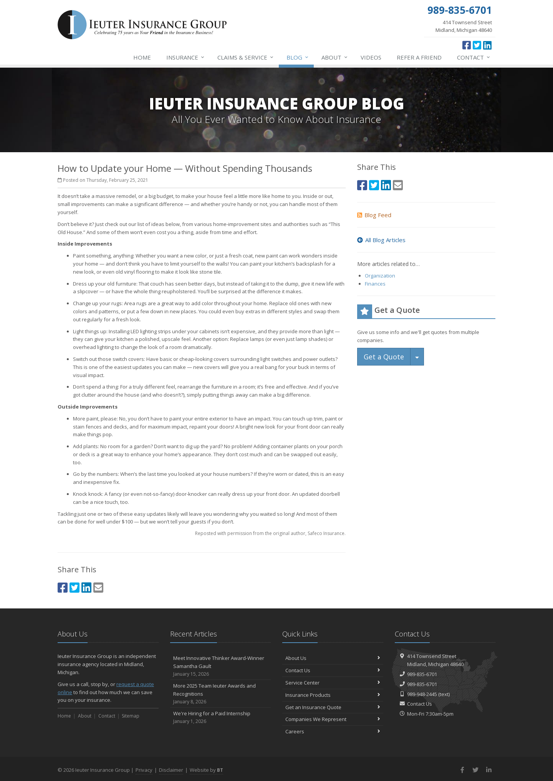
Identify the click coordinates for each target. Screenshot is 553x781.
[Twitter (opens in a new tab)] (477, 45)
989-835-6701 (422, 674)
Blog (297, 57)
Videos (371, 57)
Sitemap (130, 716)
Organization (380, 275)
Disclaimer (171, 769)
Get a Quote (384, 356)
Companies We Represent (332, 719)
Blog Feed (374, 215)
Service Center (332, 682)
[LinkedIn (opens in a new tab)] (487, 45)
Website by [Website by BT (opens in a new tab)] (206, 769)
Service (245, 57)
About (334, 57)
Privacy (144, 769)
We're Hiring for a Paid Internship (220, 717)
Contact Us (332, 670)
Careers (332, 731)
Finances (375, 283)
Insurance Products (332, 694)
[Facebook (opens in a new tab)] (466, 45)
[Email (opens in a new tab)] (98, 587)
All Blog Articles (381, 240)
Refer (419, 57)
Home (142, 57)
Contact (474, 57)
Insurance (185, 57)
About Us (332, 658)
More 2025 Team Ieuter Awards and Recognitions (220, 693)
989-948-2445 (422, 694)
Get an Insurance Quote (332, 707)
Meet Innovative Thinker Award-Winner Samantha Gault (220, 666)
